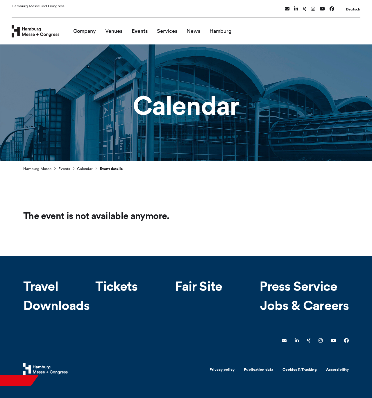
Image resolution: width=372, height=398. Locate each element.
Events (151, 28)
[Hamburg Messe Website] (45, 369)
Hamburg (232, 28)
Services (178, 28)
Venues (125, 28)
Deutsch (353, 7)
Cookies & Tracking (299, 369)
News (205, 28)
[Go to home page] (41, 27)
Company (96, 28)
